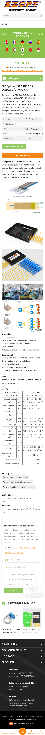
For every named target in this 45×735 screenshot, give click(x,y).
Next (41, 619)
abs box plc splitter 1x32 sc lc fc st (20, 487)
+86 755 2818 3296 (25, 673)
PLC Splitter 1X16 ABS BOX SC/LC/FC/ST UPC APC (21, 500)
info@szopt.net (21, 686)
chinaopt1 (20, 689)
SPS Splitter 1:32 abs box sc (17, 477)
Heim (9, 67)
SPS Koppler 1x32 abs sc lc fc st (19, 482)
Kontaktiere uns (14, 146)
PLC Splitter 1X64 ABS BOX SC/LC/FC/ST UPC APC (21, 511)
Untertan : (20, 550)
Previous (1, 619)
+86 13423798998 (27, 676)
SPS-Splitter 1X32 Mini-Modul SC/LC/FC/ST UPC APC (11, 631)
